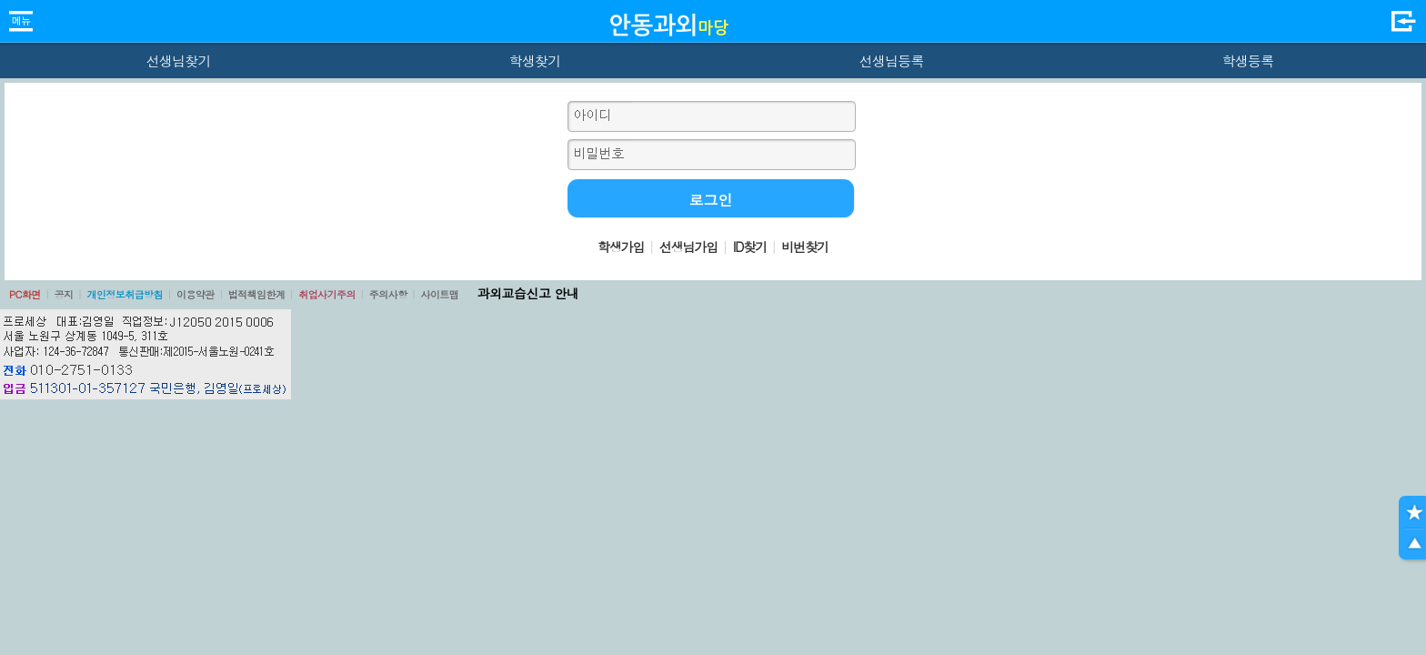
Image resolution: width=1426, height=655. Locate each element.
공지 (64, 294)
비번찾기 (804, 246)
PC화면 (25, 294)
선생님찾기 (178, 60)
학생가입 (621, 246)
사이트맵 (439, 294)
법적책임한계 (257, 294)
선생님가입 (688, 246)
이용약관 (195, 294)
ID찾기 (750, 246)
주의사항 (388, 294)
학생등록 (1248, 60)
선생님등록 (891, 60)
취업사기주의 (327, 294)
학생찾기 (535, 60)
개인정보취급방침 (124, 294)
